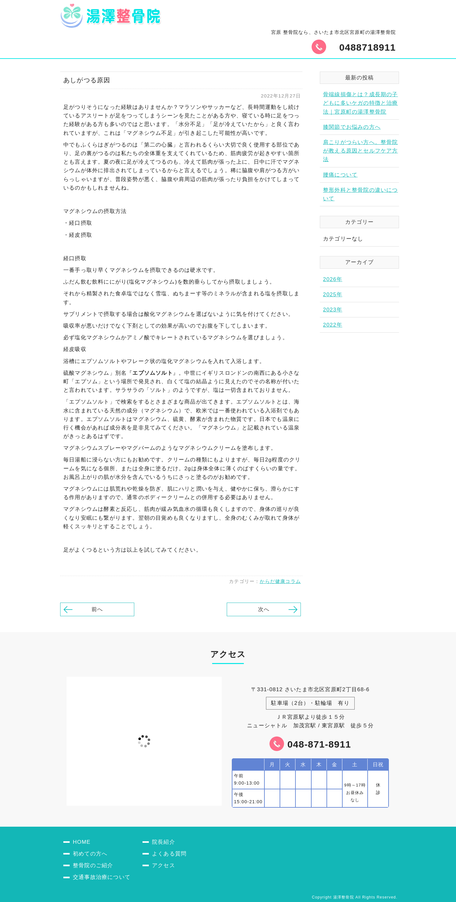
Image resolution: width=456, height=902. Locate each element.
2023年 (332, 310)
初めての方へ (90, 854)
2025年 (332, 294)
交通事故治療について (101, 877)
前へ (97, 609)
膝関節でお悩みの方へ (352, 127)
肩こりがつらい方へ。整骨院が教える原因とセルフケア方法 (360, 150)
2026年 (332, 279)
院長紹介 (163, 842)
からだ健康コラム (280, 581)
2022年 (332, 325)
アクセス (163, 865)
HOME (82, 842)
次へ (263, 609)
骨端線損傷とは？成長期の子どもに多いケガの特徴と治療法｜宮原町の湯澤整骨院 (360, 103)
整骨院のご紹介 (93, 865)
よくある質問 (169, 854)
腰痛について (340, 175)
